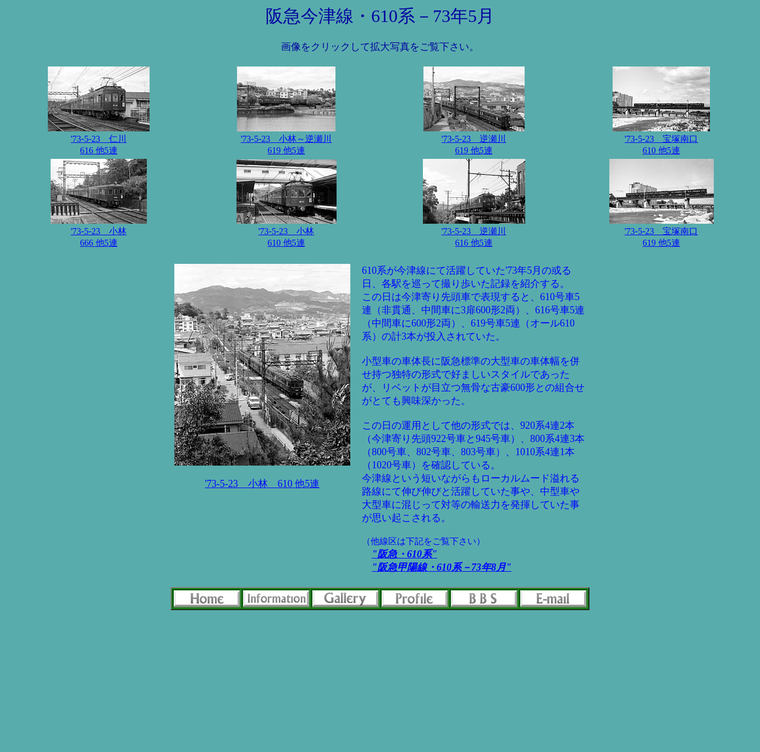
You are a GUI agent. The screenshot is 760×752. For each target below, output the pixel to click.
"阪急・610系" (404, 554)
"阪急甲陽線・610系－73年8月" (441, 567)
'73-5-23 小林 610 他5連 (262, 483)
